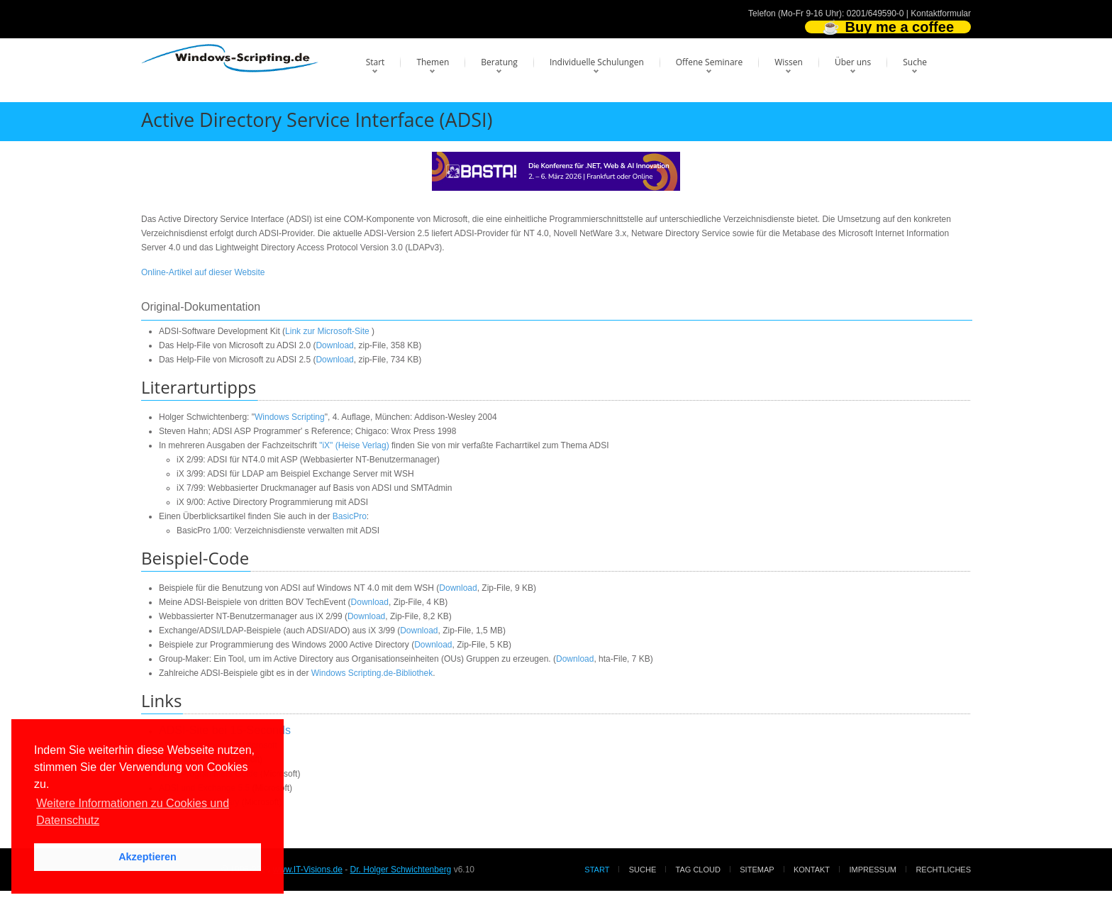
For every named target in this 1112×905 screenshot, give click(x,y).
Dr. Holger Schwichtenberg (401, 870)
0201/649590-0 (875, 13)
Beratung (499, 62)
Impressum (872, 869)
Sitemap (757, 869)
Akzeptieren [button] (147, 856)
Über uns (853, 62)
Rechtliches (943, 869)
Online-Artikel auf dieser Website (203, 272)
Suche (915, 62)
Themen (432, 62)
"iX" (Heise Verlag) (354, 445)
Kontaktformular (941, 13)
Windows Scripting (290, 417)
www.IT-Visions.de (308, 870)
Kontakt (812, 869)
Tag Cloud (698, 869)
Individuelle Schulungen (597, 62)
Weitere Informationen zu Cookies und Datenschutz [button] (132, 811)
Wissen (788, 62)
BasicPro (350, 516)
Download (334, 345)
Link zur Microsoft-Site (327, 331)
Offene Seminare (709, 62)
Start (375, 62)
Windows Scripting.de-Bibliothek (372, 673)
